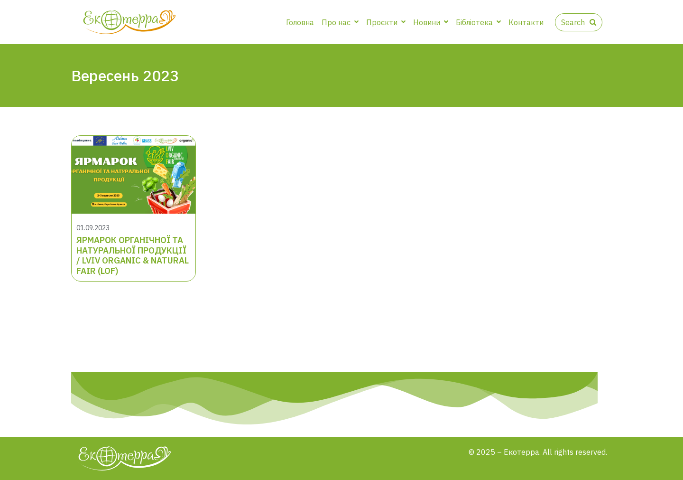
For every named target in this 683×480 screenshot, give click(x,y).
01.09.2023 (93, 228)
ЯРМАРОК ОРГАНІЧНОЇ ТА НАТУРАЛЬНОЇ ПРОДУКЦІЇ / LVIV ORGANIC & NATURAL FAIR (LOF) (132, 255)
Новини (430, 22)
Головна (300, 22)
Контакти (526, 22)
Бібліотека (478, 22)
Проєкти (386, 22)
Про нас (340, 22)
